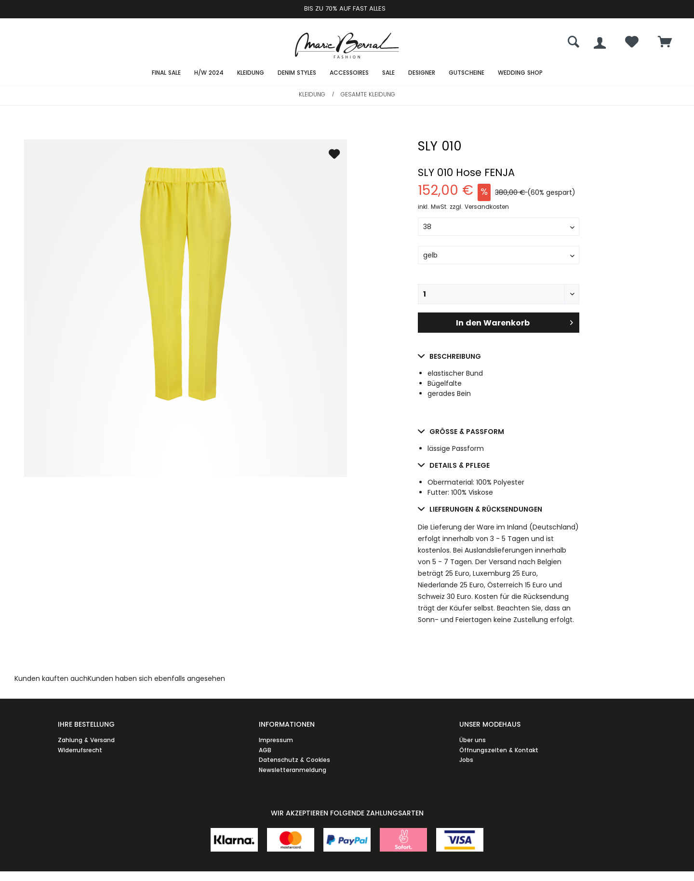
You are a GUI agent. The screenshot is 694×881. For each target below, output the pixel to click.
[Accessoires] (349, 73)
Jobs (466, 760)
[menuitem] (665, 43)
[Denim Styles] (297, 73)
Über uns (472, 740)
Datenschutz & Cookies (294, 760)
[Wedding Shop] (520, 73)
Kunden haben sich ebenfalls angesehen (156, 678)
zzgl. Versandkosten (479, 207)
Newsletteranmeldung (292, 770)
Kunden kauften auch (51, 678)
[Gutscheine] (466, 73)
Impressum (276, 740)
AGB (265, 750)
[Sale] (388, 73)
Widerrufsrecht (80, 750)
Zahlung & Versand (86, 740)
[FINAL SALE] (166, 73)
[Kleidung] (250, 73)
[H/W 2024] (208, 73)
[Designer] (421, 73)
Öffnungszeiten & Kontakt (498, 750)
